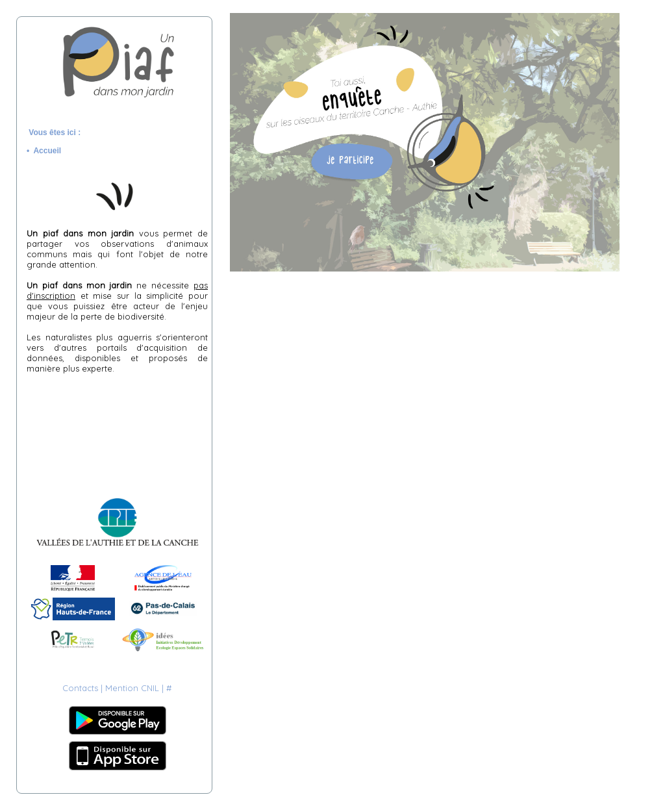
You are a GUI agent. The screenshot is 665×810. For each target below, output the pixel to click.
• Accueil (46, 150)
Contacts (80, 688)
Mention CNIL (132, 688)
